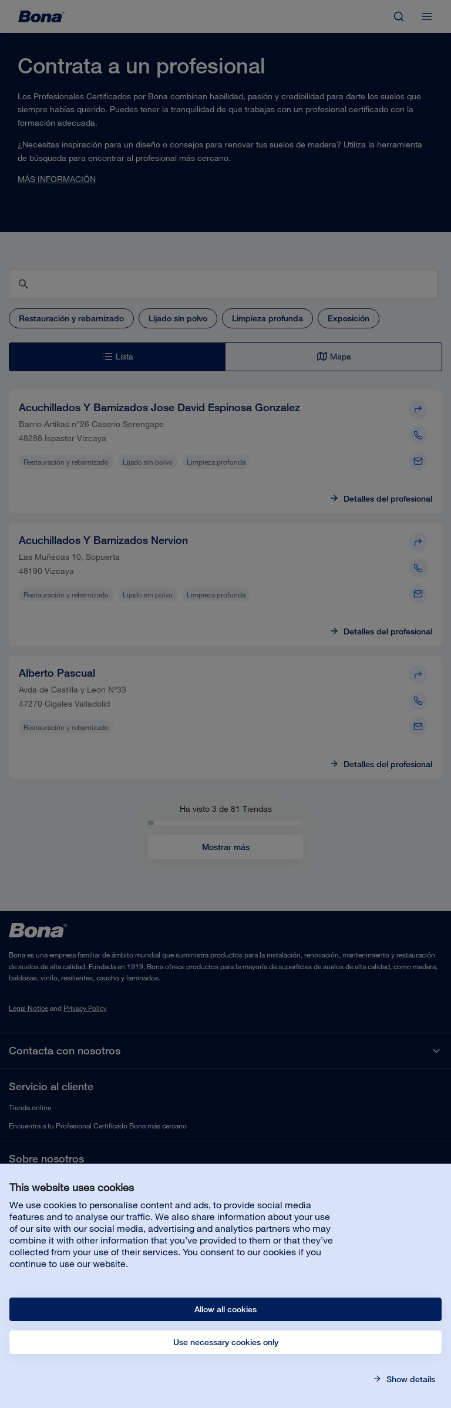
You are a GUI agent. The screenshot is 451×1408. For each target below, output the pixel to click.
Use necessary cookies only (225, 1342)
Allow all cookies (225, 1309)
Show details (409, 1379)
